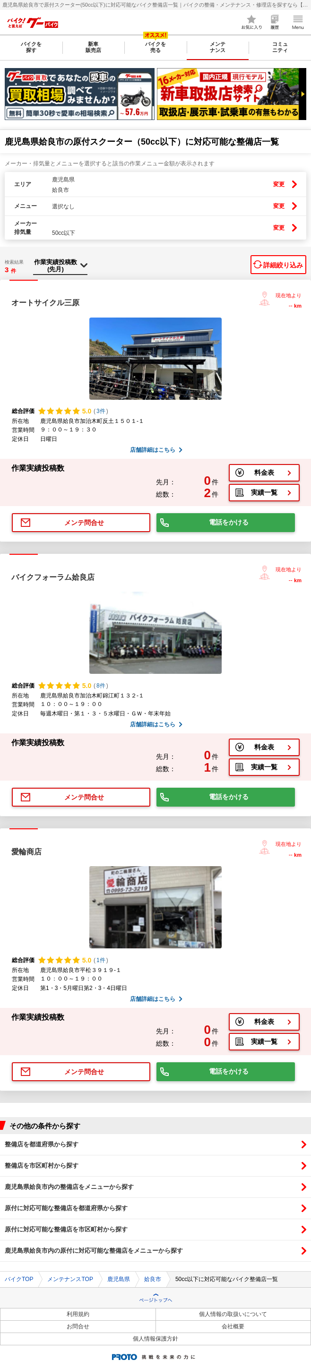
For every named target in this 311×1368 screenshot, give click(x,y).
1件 (100, 960)
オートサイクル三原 (45, 303)
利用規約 (78, 1314)
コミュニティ (280, 47)
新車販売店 (93, 47)
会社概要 (233, 1326)
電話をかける (229, 522)
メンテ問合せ (84, 522)
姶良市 (152, 1279)
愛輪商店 (26, 852)
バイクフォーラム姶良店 (53, 577)
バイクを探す (31, 47)
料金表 (264, 472)
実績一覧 (264, 492)
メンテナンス (217, 47)
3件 (100, 411)
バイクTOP (19, 1279)
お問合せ (78, 1326)
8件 (100, 685)
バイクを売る (155, 47)
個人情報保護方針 (155, 1338)
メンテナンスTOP (70, 1279)
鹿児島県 (118, 1279)
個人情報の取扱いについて (233, 1314)
